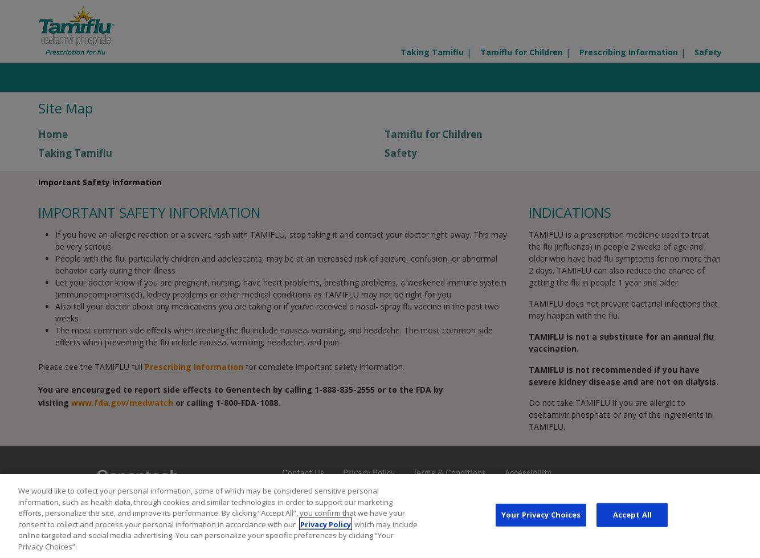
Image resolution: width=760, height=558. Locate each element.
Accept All (632, 517)
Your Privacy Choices (541, 517)
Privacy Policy (325, 527)
